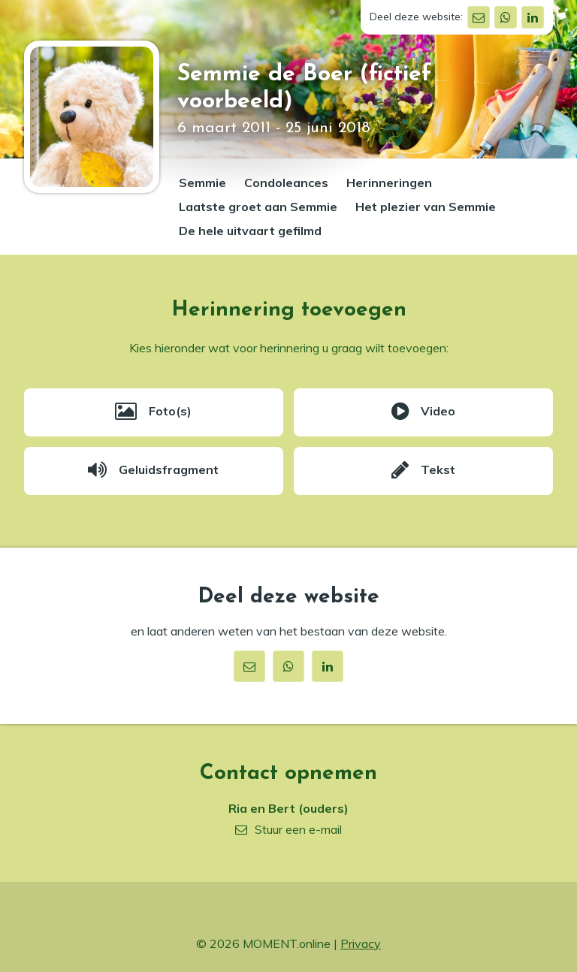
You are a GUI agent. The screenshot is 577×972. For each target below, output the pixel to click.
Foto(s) (170, 410)
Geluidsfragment (169, 469)
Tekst (438, 469)
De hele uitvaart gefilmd (250, 230)
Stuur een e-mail (298, 829)
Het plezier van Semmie (425, 206)
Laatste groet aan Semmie (258, 206)
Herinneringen (389, 182)
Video (438, 410)
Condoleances (286, 182)
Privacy (360, 943)
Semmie (202, 182)
